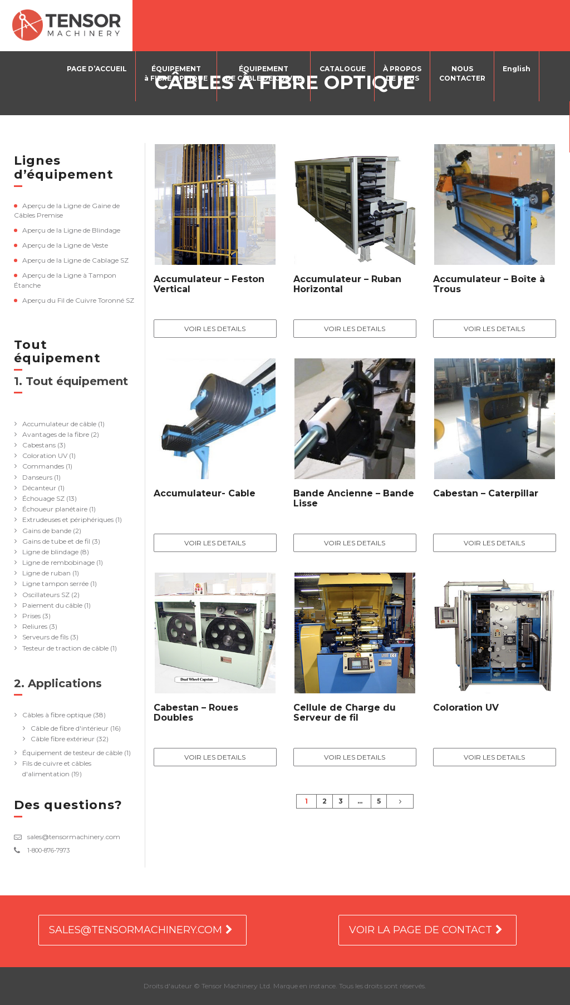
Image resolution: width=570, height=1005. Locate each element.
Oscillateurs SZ (46, 594)
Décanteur (39, 488)
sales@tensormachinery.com (73, 836)
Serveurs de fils (45, 637)
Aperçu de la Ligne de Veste (65, 245)
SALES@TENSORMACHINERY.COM (135, 930)
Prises (31, 616)
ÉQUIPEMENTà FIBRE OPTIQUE (177, 73)
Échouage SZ (43, 498)
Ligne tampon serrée (55, 583)
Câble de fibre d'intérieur (70, 728)
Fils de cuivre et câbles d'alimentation (56, 768)
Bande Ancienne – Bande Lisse (353, 498)
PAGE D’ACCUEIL (98, 69)
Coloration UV (44, 455)
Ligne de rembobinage (58, 562)
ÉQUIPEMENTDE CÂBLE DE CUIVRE (265, 73)
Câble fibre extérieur (63, 739)
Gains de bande (46, 530)
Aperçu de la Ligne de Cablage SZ (75, 260)
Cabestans (39, 445)
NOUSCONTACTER (462, 73)
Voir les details (214, 328)
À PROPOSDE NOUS (403, 73)
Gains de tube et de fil (56, 541)
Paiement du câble (52, 605)
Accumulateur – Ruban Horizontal (347, 284)
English (516, 69)
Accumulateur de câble (59, 424)
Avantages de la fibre (55, 434)
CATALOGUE (343, 69)
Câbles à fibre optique (56, 715)
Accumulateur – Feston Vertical (209, 284)
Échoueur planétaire (54, 509)
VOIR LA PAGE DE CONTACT (420, 930)
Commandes (43, 466)
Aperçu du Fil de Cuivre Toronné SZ (78, 300)
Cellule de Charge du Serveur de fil (344, 712)
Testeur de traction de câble (65, 648)
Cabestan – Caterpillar (485, 493)
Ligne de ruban (46, 573)
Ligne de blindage (50, 552)
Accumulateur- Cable (204, 493)
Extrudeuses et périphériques (68, 519)
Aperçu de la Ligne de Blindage (71, 230)
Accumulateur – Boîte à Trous (489, 284)
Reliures (34, 626)
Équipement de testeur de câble (72, 752)
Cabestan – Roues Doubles (196, 712)
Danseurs (37, 477)
